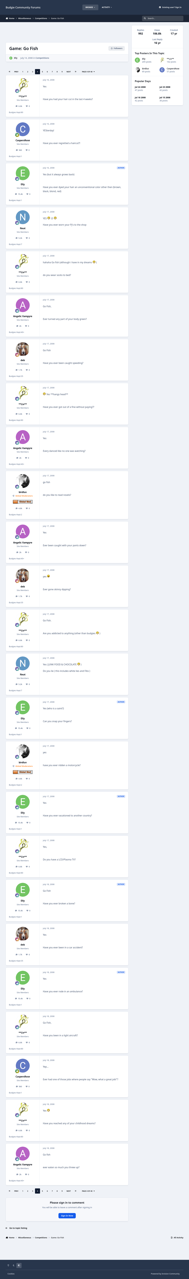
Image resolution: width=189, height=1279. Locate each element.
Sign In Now (67, 1215)
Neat (23, 228)
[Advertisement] (67, 32)
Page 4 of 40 (88, 72)
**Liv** (23, 96)
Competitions (42, 58)
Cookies (11, 1274)
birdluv (23, 492)
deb (23, 360)
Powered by (165, 1274)
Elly (15, 58)
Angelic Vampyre (22, 316)
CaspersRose (23, 140)
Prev (16, 72)
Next (68, 72)
